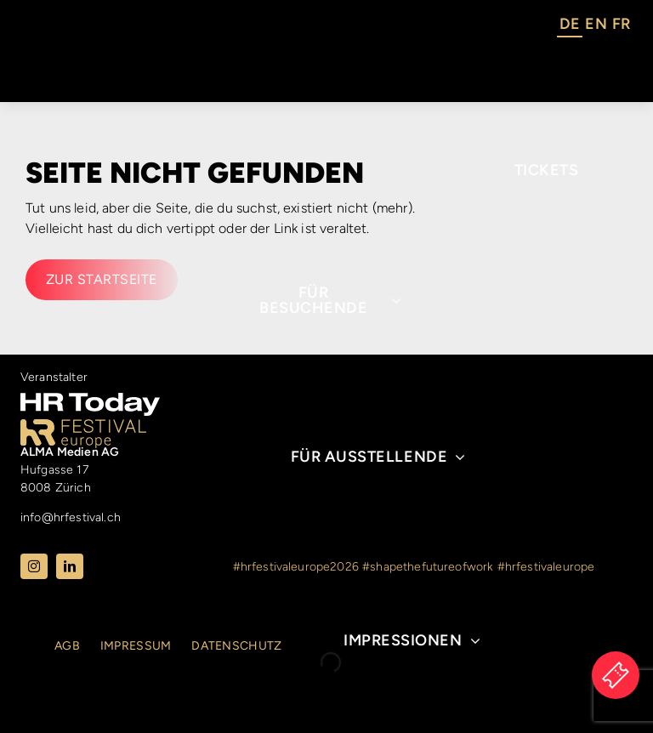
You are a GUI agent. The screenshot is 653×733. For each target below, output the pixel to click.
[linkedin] (69, 566)
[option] (595, 26)
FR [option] (621, 23)
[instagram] (34, 566)
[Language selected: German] (595, 26)
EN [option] (595, 23)
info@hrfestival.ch (70, 517)
